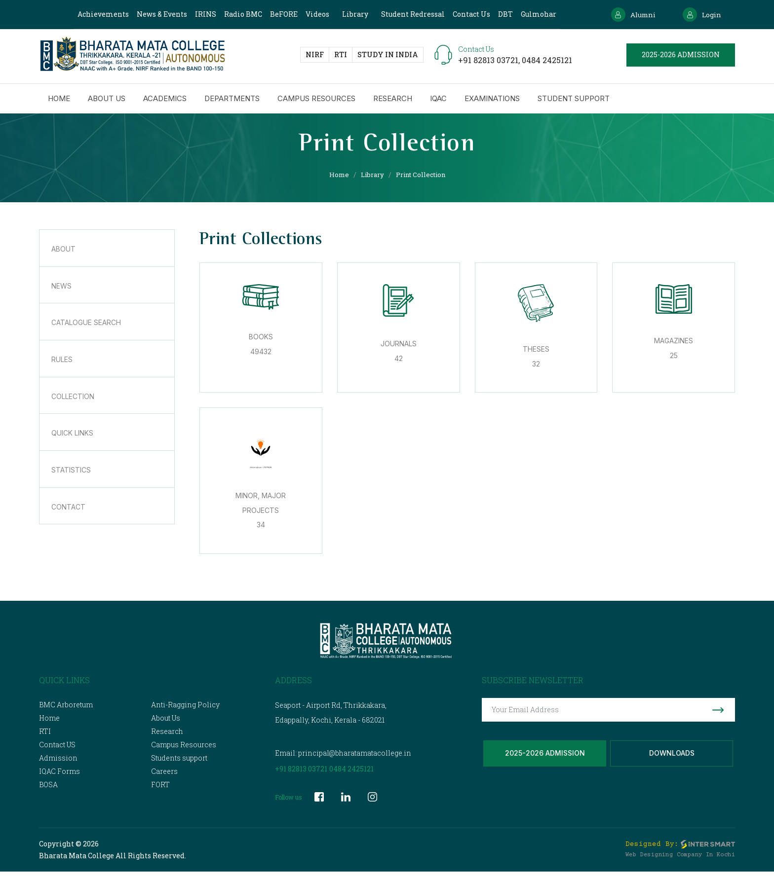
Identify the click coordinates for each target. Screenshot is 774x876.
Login (700, 14)
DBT (501, 14)
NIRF (315, 56)
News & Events (158, 14)
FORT (160, 789)
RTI (340, 56)
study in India (387, 56)
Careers (164, 775)
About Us (165, 722)
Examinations (492, 101)
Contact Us (467, 14)
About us (106, 101)
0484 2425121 (547, 61)
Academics (165, 101)
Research (392, 101)
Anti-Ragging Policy (185, 709)
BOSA (48, 789)
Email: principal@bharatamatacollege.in (343, 757)
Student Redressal (409, 14)
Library (351, 14)
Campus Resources (316, 101)
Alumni (627, 14)
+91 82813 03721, (490, 61)
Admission (58, 762)
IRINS (201, 14)
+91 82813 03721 (301, 773)
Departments (232, 101)
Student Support (574, 101)
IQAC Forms (59, 775)
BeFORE (280, 14)
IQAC (438, 101)
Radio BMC (239, 14)
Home (59, 101)
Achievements (99, 14)
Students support (179, 762)
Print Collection (423, 174)
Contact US (57, 749)
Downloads (672, 761)
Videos (313, 14)
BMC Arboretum (66, 709)
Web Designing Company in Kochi (680, 859)
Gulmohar (534, 14)
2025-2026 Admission (545, 761)
